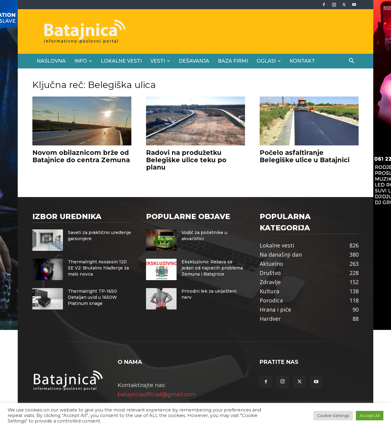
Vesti (160, 61)
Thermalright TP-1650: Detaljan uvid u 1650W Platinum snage (93, 297)
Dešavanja (194, 61)
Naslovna (51, 61)
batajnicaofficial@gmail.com (157, 394)
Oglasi (269, 61)
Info (83, 61)
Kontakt (302, 61)
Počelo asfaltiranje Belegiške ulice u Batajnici (304, 156)
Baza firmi (233, 61)
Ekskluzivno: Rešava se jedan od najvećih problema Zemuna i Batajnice (212, 268)
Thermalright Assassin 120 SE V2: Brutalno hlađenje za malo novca (98, 268)
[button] (351, 61)
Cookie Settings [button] (333, 415)
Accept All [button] (370, 415)
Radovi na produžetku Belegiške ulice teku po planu (186, 160)
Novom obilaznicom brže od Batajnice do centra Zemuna (81, 156)
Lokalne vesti (121, 61)
